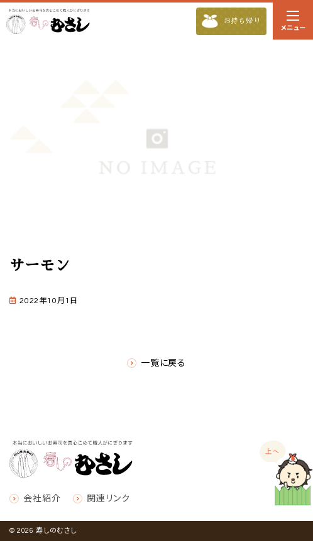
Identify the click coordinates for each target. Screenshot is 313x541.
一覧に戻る (163, 363)
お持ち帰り (231, 21)
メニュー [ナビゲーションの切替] (292, 23)
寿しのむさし (56, 530)
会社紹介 (41, 499)
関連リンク (108, 499)
